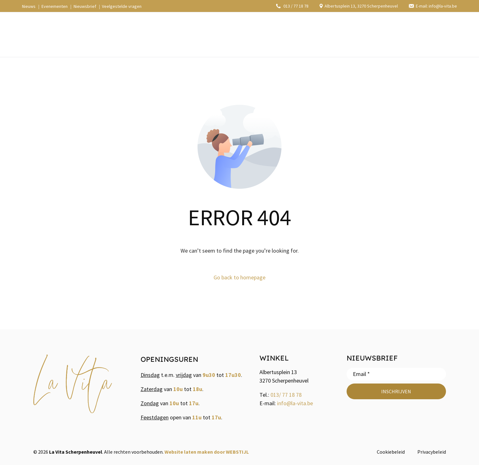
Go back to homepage (239, 277)
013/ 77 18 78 (286, 394)
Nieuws (29, 6)
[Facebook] (393, 34)
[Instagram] (405, 34)
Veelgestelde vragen (122, 6)
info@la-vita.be (295, 403)
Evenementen (55, 6)
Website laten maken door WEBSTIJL (206, 452)
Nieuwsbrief (85, 6)
